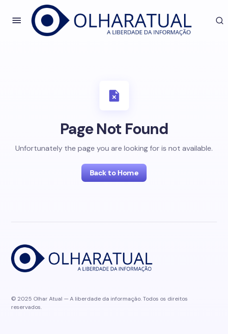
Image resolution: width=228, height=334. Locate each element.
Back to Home (114, 173)
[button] (16, 20)
